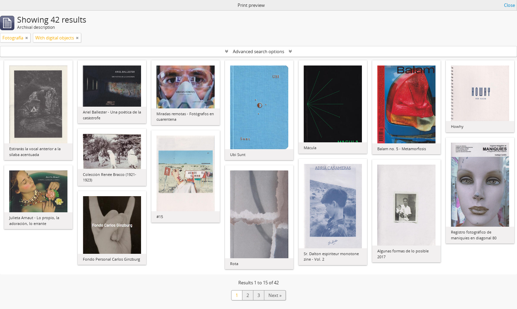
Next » (274, 295)
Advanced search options (258, 51)
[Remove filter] (26, 37)
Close (509, 5)
